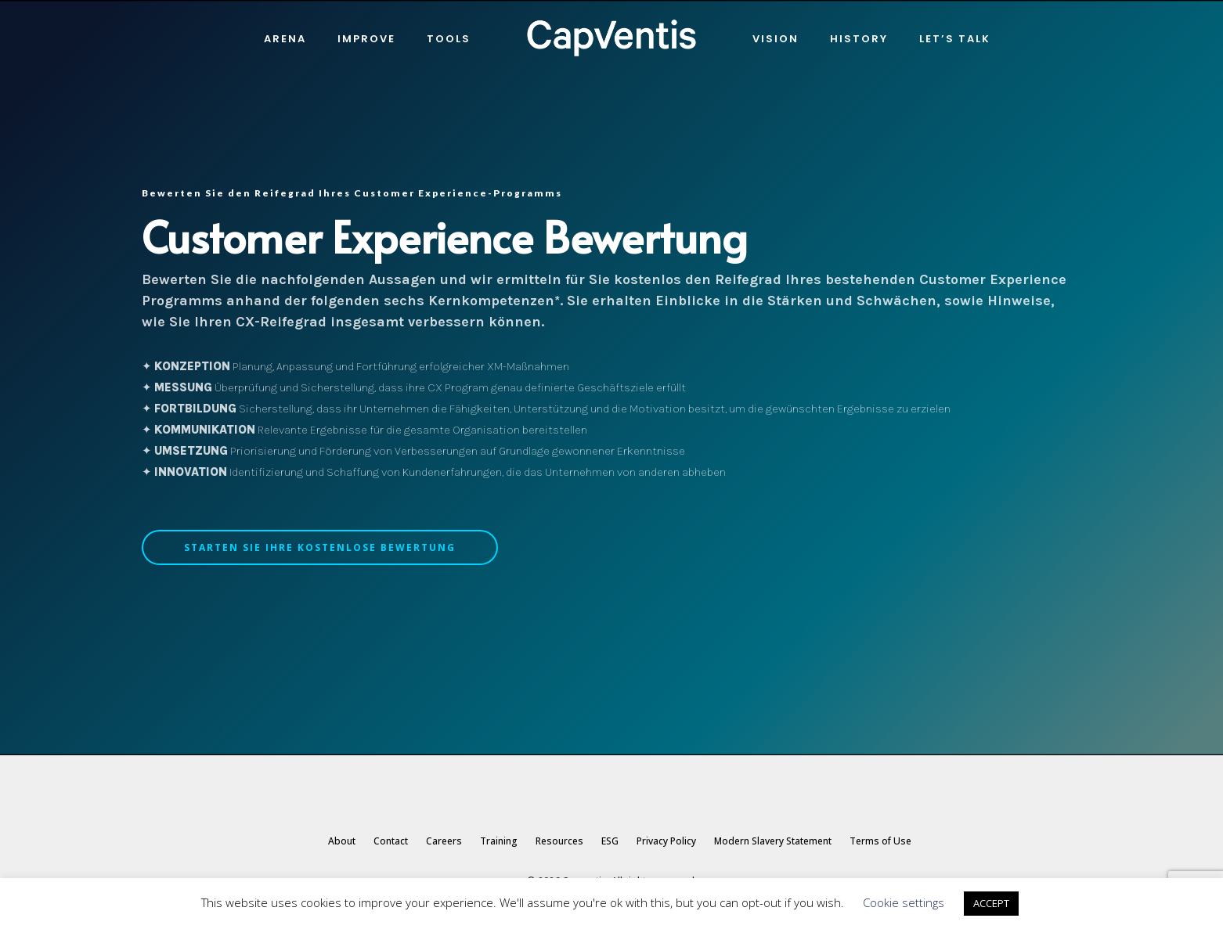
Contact (390, 841)
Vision (775, 38)
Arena (285, 38)
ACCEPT (991, 903)
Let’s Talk (954, 38)
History (859, 38)
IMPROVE (366, 38)
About (341, 841)
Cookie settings (903, 902)
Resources (559, 841)
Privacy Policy (666, 841)
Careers (444, 841)
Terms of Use (880, 841)
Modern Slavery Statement (773, 841)
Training (499, 841)
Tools (449, 38)
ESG (610, 841)
